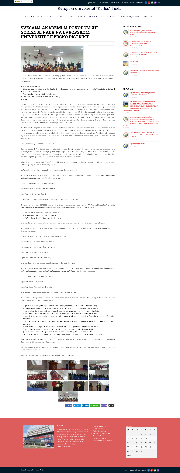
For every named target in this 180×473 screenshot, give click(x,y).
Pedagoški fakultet (99, 431)
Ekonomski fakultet (99, 426)
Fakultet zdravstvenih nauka (102, 441)
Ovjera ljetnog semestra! (138, 144)
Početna (29, 16)
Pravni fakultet (98, 428)
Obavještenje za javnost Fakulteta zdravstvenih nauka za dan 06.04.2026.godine (141, 43)
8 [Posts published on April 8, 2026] (136, 438)
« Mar (129, 456)
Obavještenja (115, 2)
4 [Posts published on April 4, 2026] (150, 434)
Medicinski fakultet (99, 438)
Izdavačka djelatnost (130, 16)
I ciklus (59, 16)
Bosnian (19, 1)
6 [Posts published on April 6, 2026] (128, 438)
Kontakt (148, 16)
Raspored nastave (128, 2)
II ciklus (70, 16)
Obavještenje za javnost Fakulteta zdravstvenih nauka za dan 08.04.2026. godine (143, 32)
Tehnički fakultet (98, 436)
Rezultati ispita (103, 2)
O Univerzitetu (44, 16)
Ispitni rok (139, 2)
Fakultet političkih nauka (101, 433)
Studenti (93, 16)
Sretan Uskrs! (134, 62)
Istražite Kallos (108, 16)
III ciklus (81, 16)
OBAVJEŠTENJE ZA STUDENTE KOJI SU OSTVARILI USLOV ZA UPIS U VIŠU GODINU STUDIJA (144, 134)
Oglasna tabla (91, 2)
